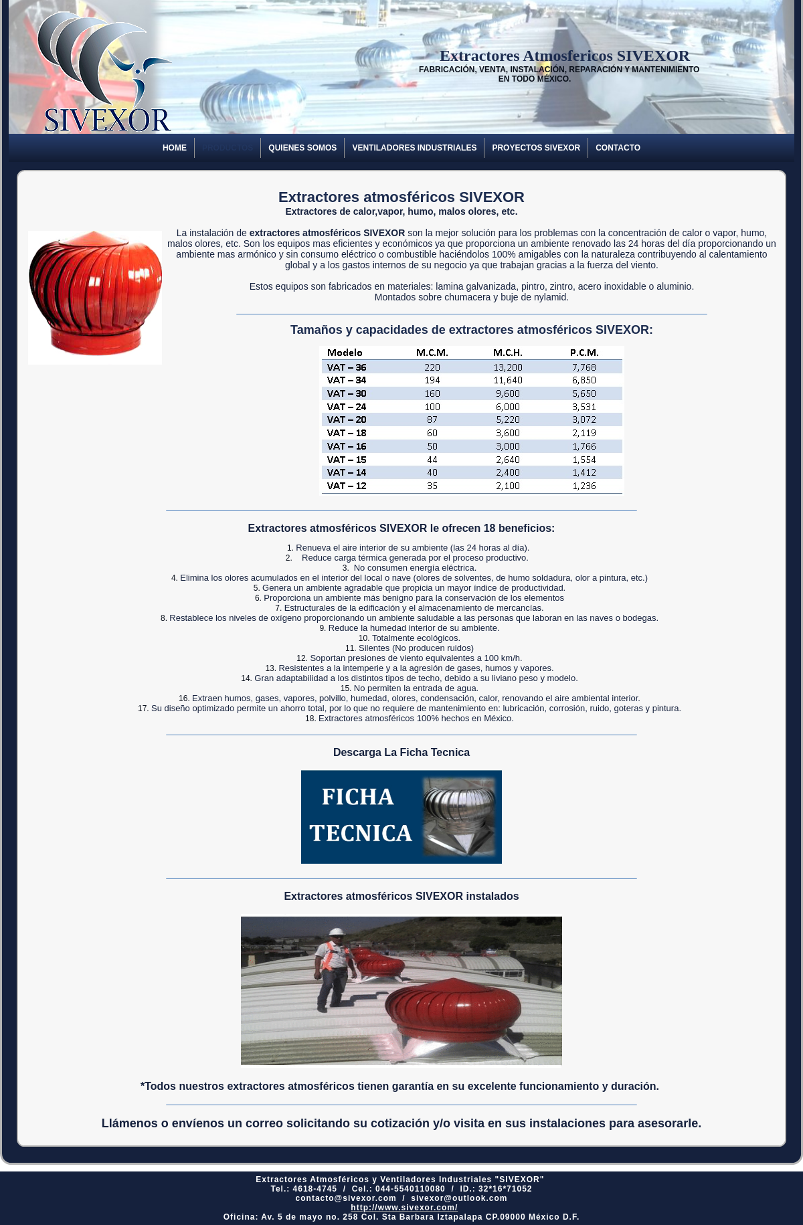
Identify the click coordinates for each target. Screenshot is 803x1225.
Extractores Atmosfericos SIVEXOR (534, 55)
